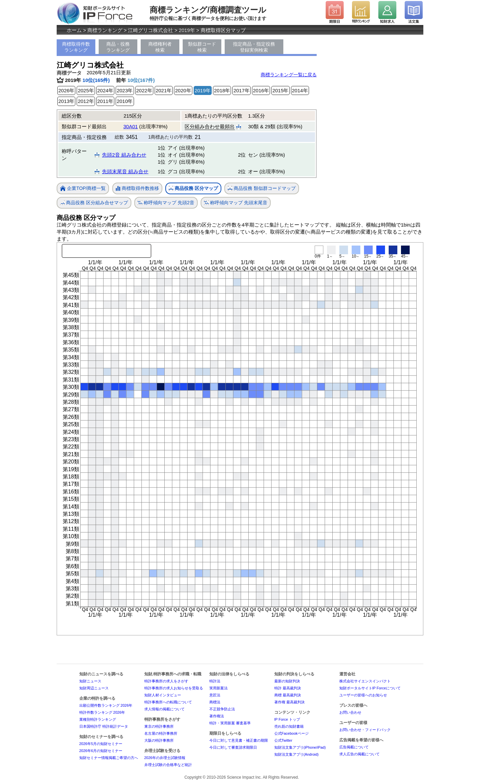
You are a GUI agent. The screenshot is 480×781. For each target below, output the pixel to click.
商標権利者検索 (160, 47)
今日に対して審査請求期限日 (233, 747)
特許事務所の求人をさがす (166, 681)
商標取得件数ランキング (76, 47)
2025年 (86, 90)
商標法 (214, 702)
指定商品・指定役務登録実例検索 (254, 47)
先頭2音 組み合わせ (124, 155)
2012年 (86, 101)
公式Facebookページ (291, 733)
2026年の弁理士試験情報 (164, 758)
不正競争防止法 (222, 709)
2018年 (222, 90)
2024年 (105, 90)
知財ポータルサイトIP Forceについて (370, 688)
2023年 (125, 90)
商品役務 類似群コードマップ (262, 188)
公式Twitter (283, 740)
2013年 (66, 101)
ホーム (74, 30)
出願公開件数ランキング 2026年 (106, 705)
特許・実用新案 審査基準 (230, 723)
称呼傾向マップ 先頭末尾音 (235, 203)
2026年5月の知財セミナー (101, 744)
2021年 (164, 90)
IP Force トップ (287, 719)
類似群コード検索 (202, 47)
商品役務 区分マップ (193, 188)
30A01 (130, 126)
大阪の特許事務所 (159, 740)
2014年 (300, 90)
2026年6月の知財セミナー (101, 751)
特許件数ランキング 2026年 (102, 712)
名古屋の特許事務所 (160, 733)
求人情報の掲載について (164, 709)
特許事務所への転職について (168, 702)
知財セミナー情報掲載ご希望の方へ (108, 758)
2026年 (66, 90)
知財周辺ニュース (94, 688)
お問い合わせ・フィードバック (365, 730)
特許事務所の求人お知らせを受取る (173, 688)
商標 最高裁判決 (287, 695)
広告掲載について (354, 747)
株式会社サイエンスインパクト (365, 681)
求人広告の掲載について (359, 754)
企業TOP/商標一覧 (83, 189)
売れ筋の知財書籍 (289, 726)
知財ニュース (90, 681)
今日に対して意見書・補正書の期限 (238, 740)
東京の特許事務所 (159, 726)
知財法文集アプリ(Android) (296, 754)
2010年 (125, 101)
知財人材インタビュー (162, 695)
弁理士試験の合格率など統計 (168, 765)
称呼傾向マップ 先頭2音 (166, 203)
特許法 (214, 681)
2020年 (183, 90)
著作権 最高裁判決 (289, 702)
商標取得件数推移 (137, 189)
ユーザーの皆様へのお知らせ (363, 695)
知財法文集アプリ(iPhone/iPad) (300, 747)
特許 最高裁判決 (287, 688)
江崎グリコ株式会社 (150, 30)
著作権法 (216, 716)
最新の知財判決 (287, 681)
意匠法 (214, 695)
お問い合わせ (350, 712)
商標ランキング (104, 30)
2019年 (187, 30)
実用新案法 (218, 688)
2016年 (261, 90)
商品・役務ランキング (118, 47)
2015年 (280, 90)
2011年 (105, 101)
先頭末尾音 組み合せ (125, 171)
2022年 (144, 90)
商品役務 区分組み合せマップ (94, 203)
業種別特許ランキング (97, 719)
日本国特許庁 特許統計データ (103, 726)
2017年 (241, 90)
